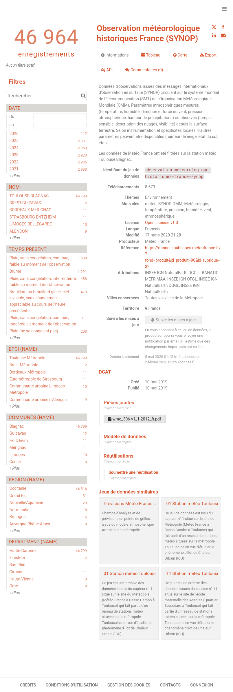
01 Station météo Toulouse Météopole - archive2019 (155, 573)
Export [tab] (208, 55)
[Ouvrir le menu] (224, 8)
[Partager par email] (223, 35)
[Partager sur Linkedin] (214, 35)
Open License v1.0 (161, 222)
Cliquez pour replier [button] (117, 408)
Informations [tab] (115, 55)
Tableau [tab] (150, 55)
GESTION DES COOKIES (129, 685)
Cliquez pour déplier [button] (117, 442)
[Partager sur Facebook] (223, 27)
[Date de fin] (60, 125)
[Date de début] (60, 117)
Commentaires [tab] (144, 70)
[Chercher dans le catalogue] (83, 95)
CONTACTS (170, 685)
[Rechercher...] (46, 95)
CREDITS (28, 685)
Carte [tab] (180, 55)
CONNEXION (201, 685)
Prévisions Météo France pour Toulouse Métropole (153, 503)
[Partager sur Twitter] (214, 27)
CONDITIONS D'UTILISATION (72, 685)
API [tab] (107, 70)
